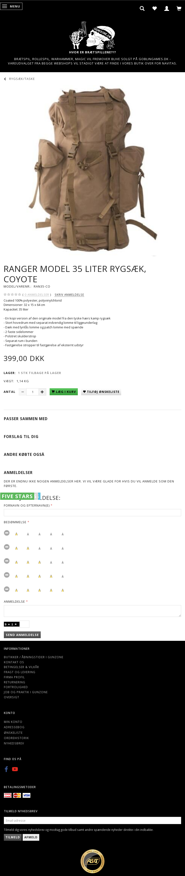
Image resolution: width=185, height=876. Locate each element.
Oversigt (11, 697)
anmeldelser (37, 295)
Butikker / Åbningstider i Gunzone (33, 657)
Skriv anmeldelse (69, 295)
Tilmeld (13, 837)
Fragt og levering (19, 672)
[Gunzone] (92, 34)
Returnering (14, 682)
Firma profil (14, 677)
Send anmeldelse (22, 635)
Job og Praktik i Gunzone (26, 692)
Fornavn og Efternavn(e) (27, 505)
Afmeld (31, 837)
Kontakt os (14, 662)
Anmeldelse (14, 601)
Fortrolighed (16, 687)
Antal (10, 391)
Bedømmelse (15, 522)
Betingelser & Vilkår (21, 667)
